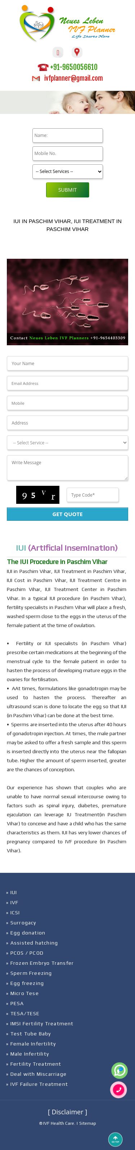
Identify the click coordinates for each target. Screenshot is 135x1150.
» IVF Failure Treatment (37, 1084)
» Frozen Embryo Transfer (40, 963)
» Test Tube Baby (28, 1033)
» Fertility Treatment (33, 1064)
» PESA (15, 1003)
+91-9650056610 (68, 67)
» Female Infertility (31, 1044)
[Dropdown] (67, 442)
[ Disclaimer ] (67, 1111)
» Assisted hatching (32, 943)
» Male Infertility (27, 1054)
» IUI (11, 892)
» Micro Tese (22, 993)
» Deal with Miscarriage (36, 1074)
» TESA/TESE (23, 1013)
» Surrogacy (21, 922)
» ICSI (13, 912)
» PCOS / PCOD (25, 953)
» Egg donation (25, 933)
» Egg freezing (25, 983)
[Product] (67, 171)
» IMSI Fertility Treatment (39, 1023)
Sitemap (87, 1123)
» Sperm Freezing (29, 973)
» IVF (12, 902)
